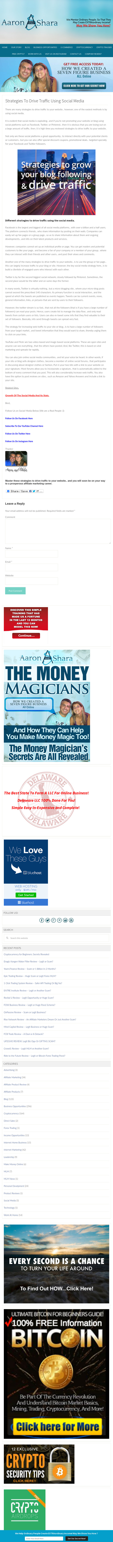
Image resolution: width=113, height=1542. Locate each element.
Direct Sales (9, 1104)
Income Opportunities (14, 1118)
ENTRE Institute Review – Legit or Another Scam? (27, 974)
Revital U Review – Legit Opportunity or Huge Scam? (29, 981)
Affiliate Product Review (15, 1068)
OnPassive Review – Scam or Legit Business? (25, 995)
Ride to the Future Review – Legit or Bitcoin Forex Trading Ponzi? (34, 1039)
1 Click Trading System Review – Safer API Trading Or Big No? (33, 966)
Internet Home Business (15, 1126)
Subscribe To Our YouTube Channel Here (26, 409)
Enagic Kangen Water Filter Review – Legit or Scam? (28, 945)
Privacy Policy (36, 1524)
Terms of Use (52, 1524)
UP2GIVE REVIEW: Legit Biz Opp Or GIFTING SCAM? (29, 1024)
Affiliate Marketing (12, 1060)
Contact (88, 1524)
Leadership (9, 1140)
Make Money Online (13, 1147)
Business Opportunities (15, 1089)
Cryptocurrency (11, 1096)
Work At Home (11, 1198)
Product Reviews (12, 1176)
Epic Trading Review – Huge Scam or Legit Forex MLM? (30, 959)
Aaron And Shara (56, 10)
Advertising (9, 1053)
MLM (6, 1154)
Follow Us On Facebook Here (20, 401)
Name (9, 531)
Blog (6, 1082)
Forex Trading (10, 1111)
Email (8, 545)
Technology (9, 1191)
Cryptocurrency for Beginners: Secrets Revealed (26, 937)
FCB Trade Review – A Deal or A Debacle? (24, 1017)
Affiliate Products (12, 1075)
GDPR (23, 1524)
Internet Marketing (12, 1133)
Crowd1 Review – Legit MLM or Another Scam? (26, 1032)
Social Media (10, 1184)
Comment (10, 500)
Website (9, 559)
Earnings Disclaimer (71, 1524)
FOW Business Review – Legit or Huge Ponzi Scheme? (29, 988)
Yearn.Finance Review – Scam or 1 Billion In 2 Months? (30, 952)
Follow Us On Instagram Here (20, 424)
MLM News (9, 1162)
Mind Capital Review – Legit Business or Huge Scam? (29, 1010)
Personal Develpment (14, 1169)
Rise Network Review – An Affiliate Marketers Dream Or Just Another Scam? (40, 1003)
